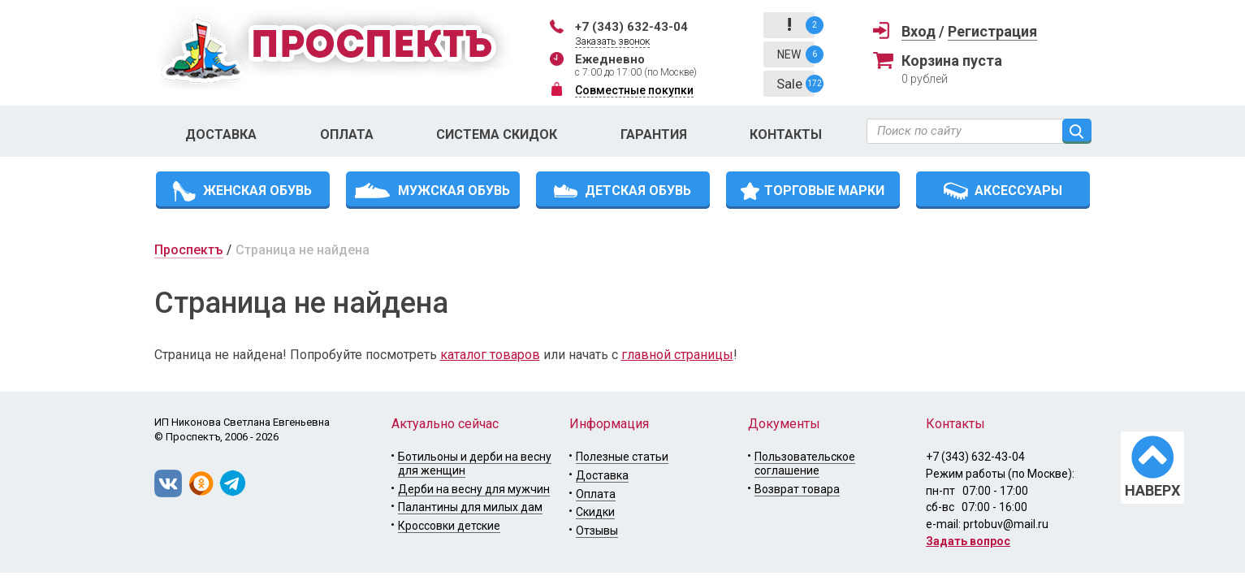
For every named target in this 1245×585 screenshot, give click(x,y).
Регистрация (992, 31)
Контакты (786, 134)
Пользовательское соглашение (804, 463)
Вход (918, 31)
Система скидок (496, 134)
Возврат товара (797, 489)
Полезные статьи (622, 456)
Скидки (595, 511)
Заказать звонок (612, 41)
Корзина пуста (951, 60)
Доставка (221, 134)
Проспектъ (188, 250)
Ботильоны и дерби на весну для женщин (474, 463)
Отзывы (597, 530)
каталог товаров (490, 354)
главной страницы (677, 354)
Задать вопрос (968, 541)
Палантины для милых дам (470, 507)
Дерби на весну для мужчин (474, 489)
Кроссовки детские (449, 525)
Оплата (347, 134)
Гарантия (653, 134)
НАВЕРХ (1152, 490)
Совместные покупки (634, 90)
